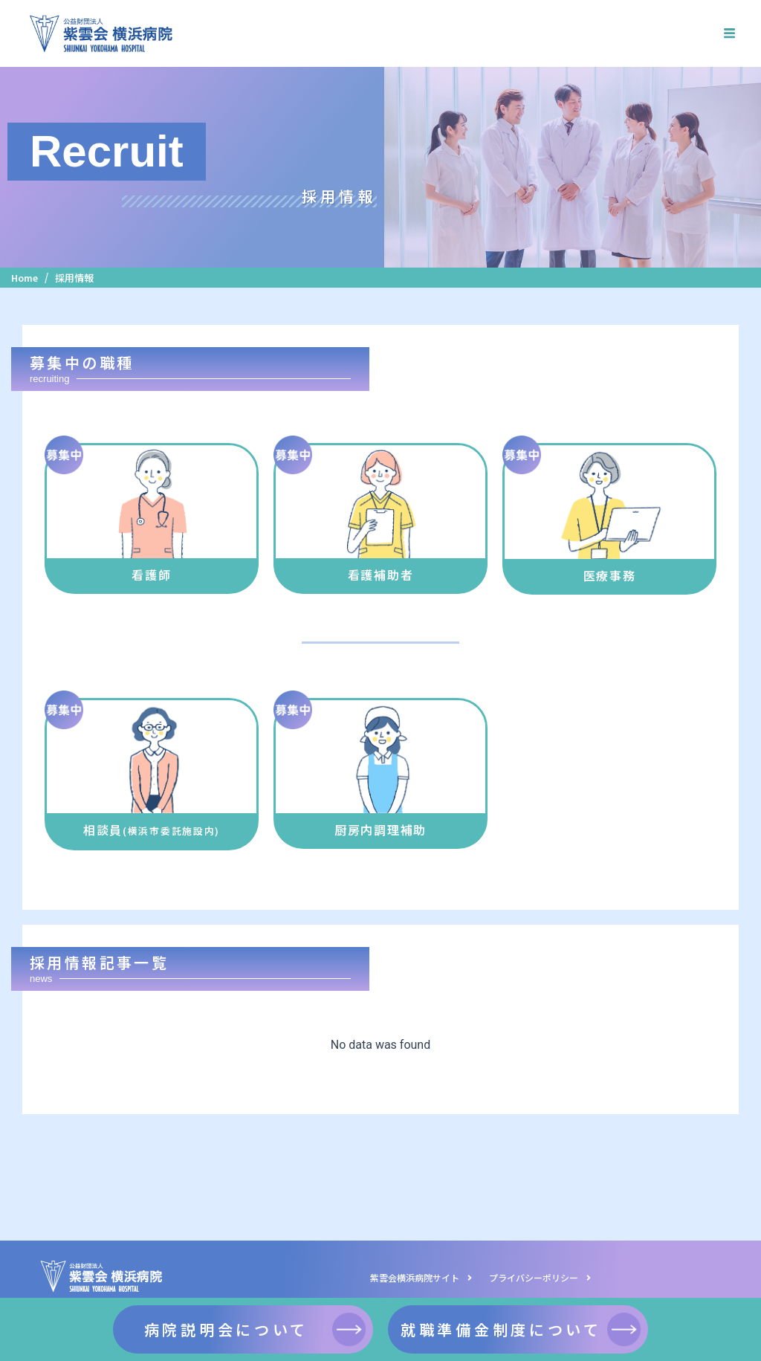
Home (25, 278)
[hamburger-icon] (729, 33)
